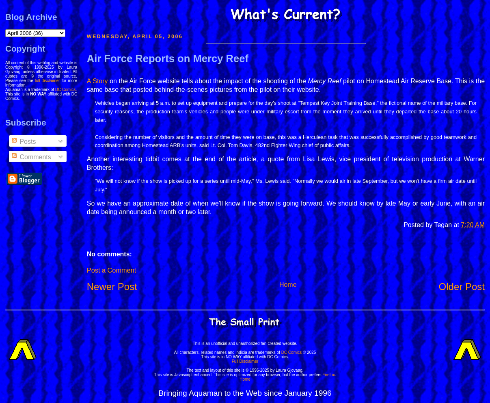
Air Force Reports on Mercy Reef (167, 58)
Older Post (462, 286)
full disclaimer (47, 80)
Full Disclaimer (245, 361)
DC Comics (65, 89)
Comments (31, 157)
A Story (97, 81)
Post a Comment (111, 270)
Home (288, 284)
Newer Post (112, 286)
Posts (23, 141)
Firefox (328, 375)
